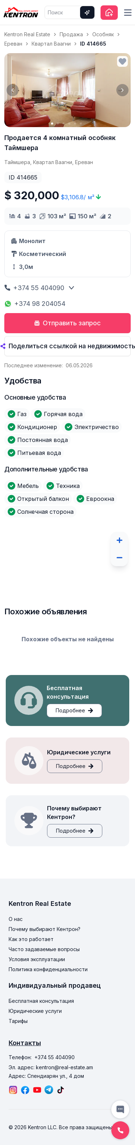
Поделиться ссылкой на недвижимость (67, 346)
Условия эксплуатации (37, 959)
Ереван (13, 44)
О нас (16, 919)
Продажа (71, 34)
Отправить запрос (67, 323)
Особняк (103, 34)
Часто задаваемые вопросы (44, 949)
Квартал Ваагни (51, 44)
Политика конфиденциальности (48, 969)
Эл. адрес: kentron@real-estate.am (51, 1067)
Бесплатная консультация (41, 1001)
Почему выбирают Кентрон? (44, 929)
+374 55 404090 (34, 288)
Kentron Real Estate (27, 34)
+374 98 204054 (34, 303)
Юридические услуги (35, 1011)
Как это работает (31, 939)
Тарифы (18, 1021)
